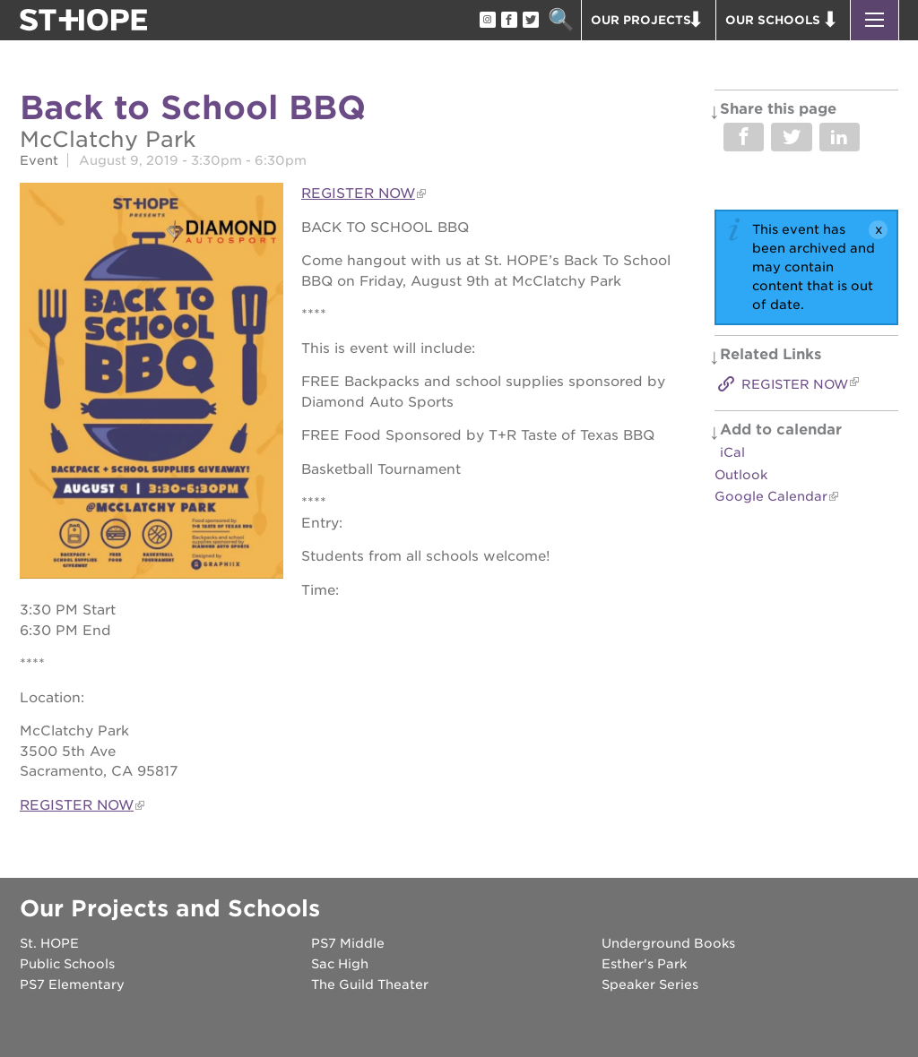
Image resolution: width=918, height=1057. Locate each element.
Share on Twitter (791, 137)
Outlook (740, 475)
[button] (874, 20)
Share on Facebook (743, 137)
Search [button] (561, 20)
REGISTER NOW (358, 193)
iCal (732, 452)
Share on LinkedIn (839, 137)
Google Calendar (770, 496)
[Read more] (151, 383)
